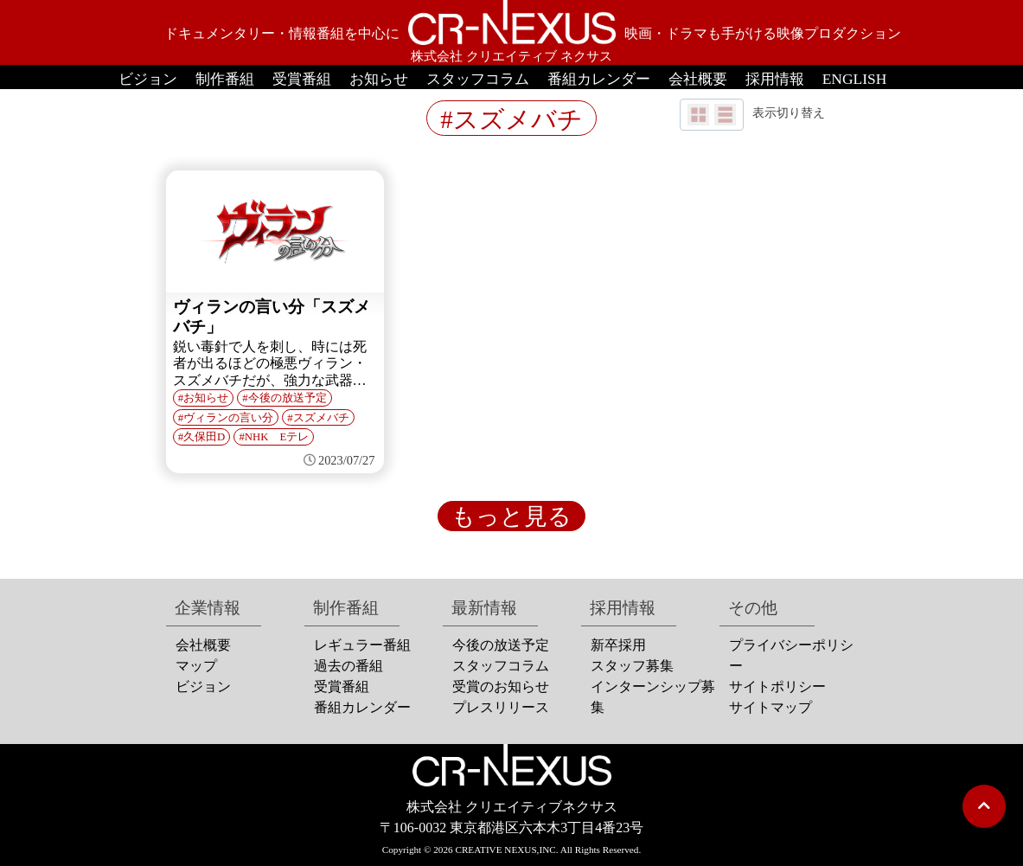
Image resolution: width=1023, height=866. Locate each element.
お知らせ (378, 78)
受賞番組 (301, 78)
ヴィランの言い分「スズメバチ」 (271, 317)
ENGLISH (854, 78)
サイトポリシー (777, 686)
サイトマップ (770, 707)
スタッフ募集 (632, 665)
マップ (196, 665)
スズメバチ (321, 418)
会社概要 (697, 78)
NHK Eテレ (277, 437)
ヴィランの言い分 (228, 418)
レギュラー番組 (362, 645)
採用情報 (774, 78)
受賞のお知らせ (500, 686)
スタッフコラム (477, 78)
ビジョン (147, 78)
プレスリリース (500, 707)
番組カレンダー (598, 78)
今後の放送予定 (287, 398)
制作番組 (224, 78)
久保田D (204, 437)
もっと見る (511, 516)
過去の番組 (348, 665)
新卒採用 (618, 645)
